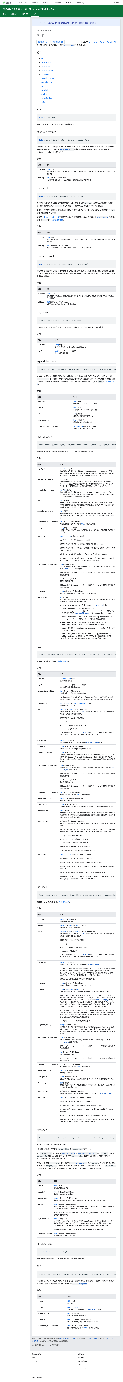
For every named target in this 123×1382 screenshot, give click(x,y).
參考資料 (58, 3)
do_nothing (45, 74)
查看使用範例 (57, 220)
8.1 (115, 42)
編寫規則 (14, 14)
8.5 (101, 42)
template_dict (46, 98)
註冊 (94, 23)
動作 (61, 811)
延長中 (45, 30)
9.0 (94, 42)
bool (74, 420)
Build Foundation (42, 23)
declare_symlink (47, 70)
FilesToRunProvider (79, 703)
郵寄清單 (74, 23)
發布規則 (25, 14)
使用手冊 (46, 3)
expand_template (47, 78)
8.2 (111, 42)
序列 (56, 351)
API (51, 30)
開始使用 (35, 3)
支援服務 (81, 1358)
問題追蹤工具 (82, 1361)
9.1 (90, 42)
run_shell (44, 90)
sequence (63, 679)
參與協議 (85, 23)
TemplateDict (78, 426)
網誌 (33, 1358)
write (43, 102)
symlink (44, 94)
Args (41, 117)
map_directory (46, 82)
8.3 (108, 42)
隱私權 (39, 1377)
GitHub (116, 3)
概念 (4, 14)
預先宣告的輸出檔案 (51, 217)
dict (74, 414)
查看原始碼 (58, 42)
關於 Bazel (23, 3)
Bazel (38, 30)
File (41, 140)
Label (61, 536)
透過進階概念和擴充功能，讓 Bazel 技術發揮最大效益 (29, 9)
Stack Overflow (83, 1368)
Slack (79, 1365)
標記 (82, 524)
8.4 (104, 42)
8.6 (97, 42)
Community (80, 3)
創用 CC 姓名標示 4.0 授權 (67, 1339)
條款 (33, 1377)
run (42, 86)
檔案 (48, 246)
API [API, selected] (35, 14)
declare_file (45, 66)
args (42, 58)
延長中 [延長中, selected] (68, 3)
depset (67, 351)
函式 (61, 597)
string (49, 169)
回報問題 (42, 42)
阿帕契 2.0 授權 (92, 1339)
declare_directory (47, 62)
